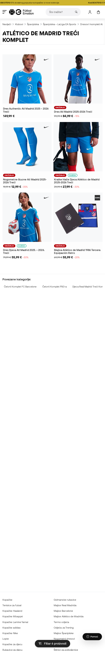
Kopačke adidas (11, 627)
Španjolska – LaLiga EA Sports (59, 24)
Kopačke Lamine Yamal (15, 622)
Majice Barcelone (63, 610)
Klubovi (19, 24)
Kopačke (7, 599)
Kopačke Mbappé (12, 616)
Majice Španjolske (64, 633)
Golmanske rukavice (65, 599)
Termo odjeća (61, 622)
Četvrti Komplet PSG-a (54, 286)
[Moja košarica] (98, 12)
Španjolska (33, 24)
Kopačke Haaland (12, 610)
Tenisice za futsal (11, 605)
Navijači (6, 24)
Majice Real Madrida (65, 605)
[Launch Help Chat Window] (92, 636)
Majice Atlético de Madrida (69, 616)
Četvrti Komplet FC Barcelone (20, 286)
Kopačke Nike (10, 633)
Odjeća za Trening (64, 627)
